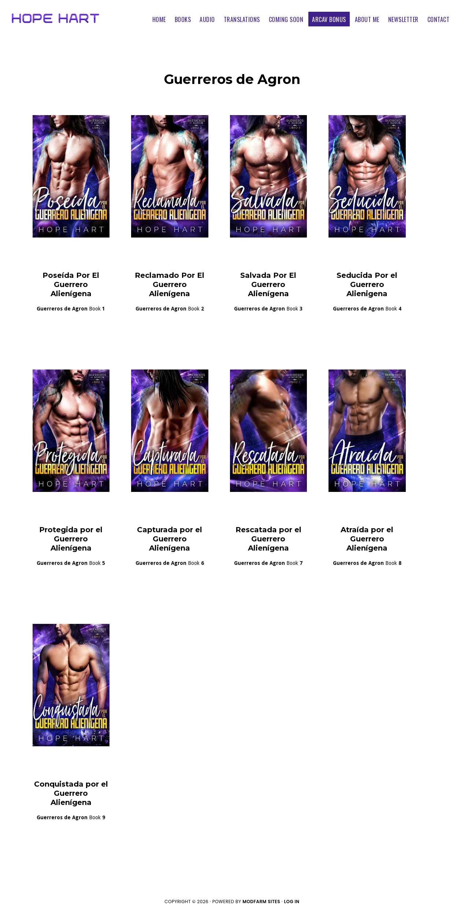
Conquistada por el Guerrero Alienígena (71, 793)
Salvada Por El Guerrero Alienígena (268, 284)
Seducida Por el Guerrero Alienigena (367, 284)
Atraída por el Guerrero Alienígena (367, 538)
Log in (291, 901)
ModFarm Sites (261, 901)
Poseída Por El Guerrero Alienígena (70, 284)
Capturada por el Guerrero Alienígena (169, 538)
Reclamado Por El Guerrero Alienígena (169, 284)
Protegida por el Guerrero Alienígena (71, 538)
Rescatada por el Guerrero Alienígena (268, 538)
